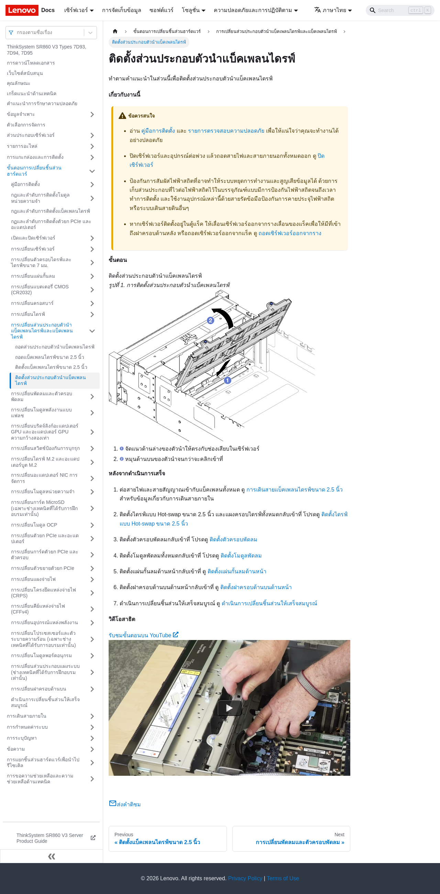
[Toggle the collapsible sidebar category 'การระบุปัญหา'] (92, 738)
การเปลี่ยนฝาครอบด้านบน (38, 689)
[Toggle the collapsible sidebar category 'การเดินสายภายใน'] (92, 716)
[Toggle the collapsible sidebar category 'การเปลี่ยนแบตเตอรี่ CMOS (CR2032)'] (92, 290)
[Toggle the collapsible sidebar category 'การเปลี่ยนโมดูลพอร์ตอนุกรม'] (92, 655)
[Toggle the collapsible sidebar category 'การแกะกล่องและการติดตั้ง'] (92, 157)
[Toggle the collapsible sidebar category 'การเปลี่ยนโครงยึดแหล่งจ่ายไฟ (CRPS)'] (92, 593)
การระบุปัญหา (22, 738)
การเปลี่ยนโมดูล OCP (34, 525)
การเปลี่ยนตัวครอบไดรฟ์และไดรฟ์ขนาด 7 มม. (41, 262)
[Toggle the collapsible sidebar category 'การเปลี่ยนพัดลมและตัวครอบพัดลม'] (92, 397)
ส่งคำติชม (125, 804)
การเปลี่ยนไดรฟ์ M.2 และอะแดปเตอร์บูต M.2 (45, 462)
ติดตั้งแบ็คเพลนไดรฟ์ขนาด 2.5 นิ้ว (51, 367)
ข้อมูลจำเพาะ (21, 114)
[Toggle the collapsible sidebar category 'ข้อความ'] (92, 749)
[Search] (400, 10)
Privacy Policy (245, 878)
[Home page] (115, 31)
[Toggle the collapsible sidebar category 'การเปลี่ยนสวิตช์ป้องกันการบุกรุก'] (92, 448)
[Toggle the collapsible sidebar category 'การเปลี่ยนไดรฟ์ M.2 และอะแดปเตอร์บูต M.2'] (92, 462)
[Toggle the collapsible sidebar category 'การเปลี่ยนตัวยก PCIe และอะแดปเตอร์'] (92, 539)
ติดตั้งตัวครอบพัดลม (233, 539)
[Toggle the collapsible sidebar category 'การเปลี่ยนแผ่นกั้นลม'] (92, 276)
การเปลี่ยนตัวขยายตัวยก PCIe (42, 568)
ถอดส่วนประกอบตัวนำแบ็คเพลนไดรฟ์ (55, 347)
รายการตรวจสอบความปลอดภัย (226, 131)
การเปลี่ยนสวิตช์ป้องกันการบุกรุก (45, 448)
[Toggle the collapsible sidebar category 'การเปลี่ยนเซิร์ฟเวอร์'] (92, 249)
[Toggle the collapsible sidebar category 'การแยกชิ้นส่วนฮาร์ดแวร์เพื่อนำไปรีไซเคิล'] (92, 763)
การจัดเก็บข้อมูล (121, 10)
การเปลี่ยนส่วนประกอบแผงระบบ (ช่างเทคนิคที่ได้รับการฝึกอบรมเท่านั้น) (45, 672)
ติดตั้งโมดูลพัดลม (241, 556)
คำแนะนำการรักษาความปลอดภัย (42, 103)
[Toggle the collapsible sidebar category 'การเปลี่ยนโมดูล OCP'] (92, 525)
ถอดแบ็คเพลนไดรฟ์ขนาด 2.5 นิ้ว (49, 357)
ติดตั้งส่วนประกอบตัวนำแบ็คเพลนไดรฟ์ (50, 380)
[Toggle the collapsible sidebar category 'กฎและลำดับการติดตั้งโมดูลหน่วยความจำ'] (92, 198)
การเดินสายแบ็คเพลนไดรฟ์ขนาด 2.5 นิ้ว (294, 490)
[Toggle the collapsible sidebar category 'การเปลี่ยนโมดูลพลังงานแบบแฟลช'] (92, 413)
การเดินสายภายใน (26, 716)
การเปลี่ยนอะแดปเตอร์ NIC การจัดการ (44, 478)
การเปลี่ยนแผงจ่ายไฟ (33, 579)
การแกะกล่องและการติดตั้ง (35, 157)
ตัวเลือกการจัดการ (26, 125)
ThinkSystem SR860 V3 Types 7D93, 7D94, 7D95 (46, 50)
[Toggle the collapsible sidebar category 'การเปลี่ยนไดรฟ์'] (92, 314)
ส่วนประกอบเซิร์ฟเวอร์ (31, 135)
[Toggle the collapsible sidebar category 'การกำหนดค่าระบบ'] (92, 727)
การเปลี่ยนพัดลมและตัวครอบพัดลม (41, 396)
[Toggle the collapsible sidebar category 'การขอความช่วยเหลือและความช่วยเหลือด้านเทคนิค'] (92, 779)
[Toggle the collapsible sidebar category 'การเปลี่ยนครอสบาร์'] (92, 303)
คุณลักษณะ (19, 83)
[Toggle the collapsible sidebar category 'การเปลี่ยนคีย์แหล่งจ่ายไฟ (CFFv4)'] (92, 609)
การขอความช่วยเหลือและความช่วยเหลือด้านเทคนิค (40, 779)
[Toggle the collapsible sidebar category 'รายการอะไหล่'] (92, 146)
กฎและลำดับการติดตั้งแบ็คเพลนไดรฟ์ (50, 211)
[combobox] (17, 32)
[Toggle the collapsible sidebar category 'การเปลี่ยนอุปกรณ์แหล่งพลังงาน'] (92, 622)
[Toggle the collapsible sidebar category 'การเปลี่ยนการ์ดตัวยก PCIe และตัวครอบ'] (92, 555)
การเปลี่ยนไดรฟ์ (28, 314)
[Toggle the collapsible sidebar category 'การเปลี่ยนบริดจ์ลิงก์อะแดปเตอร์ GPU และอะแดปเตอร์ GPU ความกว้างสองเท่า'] (92, 432)
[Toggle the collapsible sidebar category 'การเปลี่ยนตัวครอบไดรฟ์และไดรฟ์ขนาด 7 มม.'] (92, 263)
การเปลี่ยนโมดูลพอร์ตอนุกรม (41, 655)
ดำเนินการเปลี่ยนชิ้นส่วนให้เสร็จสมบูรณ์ (45, 702)
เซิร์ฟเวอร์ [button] (76, 10)
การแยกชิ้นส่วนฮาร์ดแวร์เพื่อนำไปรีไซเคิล (43, 763)
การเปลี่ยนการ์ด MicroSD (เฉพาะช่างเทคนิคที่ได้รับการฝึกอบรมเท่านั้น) (44, 508)
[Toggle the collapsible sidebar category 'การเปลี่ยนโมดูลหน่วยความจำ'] (92, 491)
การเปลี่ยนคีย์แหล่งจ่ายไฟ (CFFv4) (38, 609)
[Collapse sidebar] (51, 856)
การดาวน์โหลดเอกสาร (31, 63)
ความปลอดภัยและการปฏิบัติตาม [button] (253, 10)
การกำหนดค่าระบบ (27, 727)
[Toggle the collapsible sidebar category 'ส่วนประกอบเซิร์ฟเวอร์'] (92, 135)
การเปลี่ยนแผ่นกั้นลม (33, 276)
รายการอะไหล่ (22, 146)
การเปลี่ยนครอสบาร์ (32, 303)
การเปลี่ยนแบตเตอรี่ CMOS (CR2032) (40, 290)
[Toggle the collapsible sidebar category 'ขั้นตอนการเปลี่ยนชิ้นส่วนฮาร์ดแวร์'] (92, 171)
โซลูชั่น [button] (191, 10)
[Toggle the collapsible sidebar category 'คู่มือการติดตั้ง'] (92, 184)
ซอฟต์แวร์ (162, 10)
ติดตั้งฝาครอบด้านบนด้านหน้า (256, 587)
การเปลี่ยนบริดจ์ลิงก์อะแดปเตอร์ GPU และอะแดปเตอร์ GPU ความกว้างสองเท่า (44, 432)
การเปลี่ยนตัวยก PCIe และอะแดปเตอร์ (45, 538)
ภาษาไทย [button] (330, 10)
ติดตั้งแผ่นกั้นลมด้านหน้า (237, 571)
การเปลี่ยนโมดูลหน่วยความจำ (43, 491)
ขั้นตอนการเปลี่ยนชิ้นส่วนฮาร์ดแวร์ (34, 171)
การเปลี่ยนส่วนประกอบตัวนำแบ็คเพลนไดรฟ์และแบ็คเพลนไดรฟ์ (42, 331)
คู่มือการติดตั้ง (25, 184)
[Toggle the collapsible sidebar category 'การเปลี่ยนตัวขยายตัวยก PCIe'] (92, 568)
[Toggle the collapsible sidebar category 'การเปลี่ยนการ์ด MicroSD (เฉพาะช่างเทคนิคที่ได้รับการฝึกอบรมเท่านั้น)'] (92, 508)
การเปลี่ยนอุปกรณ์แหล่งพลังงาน (44, 622)
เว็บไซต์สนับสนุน (25, 73)
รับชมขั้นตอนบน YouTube (143, 635)
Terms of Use (283, 878)
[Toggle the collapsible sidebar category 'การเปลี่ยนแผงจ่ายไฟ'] (92, 579)
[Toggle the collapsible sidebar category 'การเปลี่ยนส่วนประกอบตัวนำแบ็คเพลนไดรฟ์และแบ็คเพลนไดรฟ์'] (92, 331)
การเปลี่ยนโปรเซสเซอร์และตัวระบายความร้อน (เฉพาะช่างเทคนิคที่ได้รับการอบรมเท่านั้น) (43, 639)
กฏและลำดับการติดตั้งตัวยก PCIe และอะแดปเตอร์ (51, 224)
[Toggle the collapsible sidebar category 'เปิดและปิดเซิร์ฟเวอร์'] (92, 238)
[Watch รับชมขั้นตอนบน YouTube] (230, 708)
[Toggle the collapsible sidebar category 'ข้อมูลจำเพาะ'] (92, 114)
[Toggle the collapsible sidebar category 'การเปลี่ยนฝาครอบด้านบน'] (92, 689)
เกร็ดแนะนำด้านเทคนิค (31, 93)
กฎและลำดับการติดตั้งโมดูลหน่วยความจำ (40, 198)
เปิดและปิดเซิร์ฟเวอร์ (33, 238)
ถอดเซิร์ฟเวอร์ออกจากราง (289, 233)
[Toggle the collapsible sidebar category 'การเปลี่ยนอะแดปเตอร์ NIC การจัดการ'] (92, 478)
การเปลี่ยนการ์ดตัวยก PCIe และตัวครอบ (44, 555)
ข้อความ (16, 749)
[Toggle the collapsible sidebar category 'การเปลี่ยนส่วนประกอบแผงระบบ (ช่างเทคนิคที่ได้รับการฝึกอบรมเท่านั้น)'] (92, 672)
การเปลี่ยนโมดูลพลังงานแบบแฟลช (41, 413)
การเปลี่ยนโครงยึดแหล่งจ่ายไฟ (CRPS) (43, 593)
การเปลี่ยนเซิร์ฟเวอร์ (33, 249)
